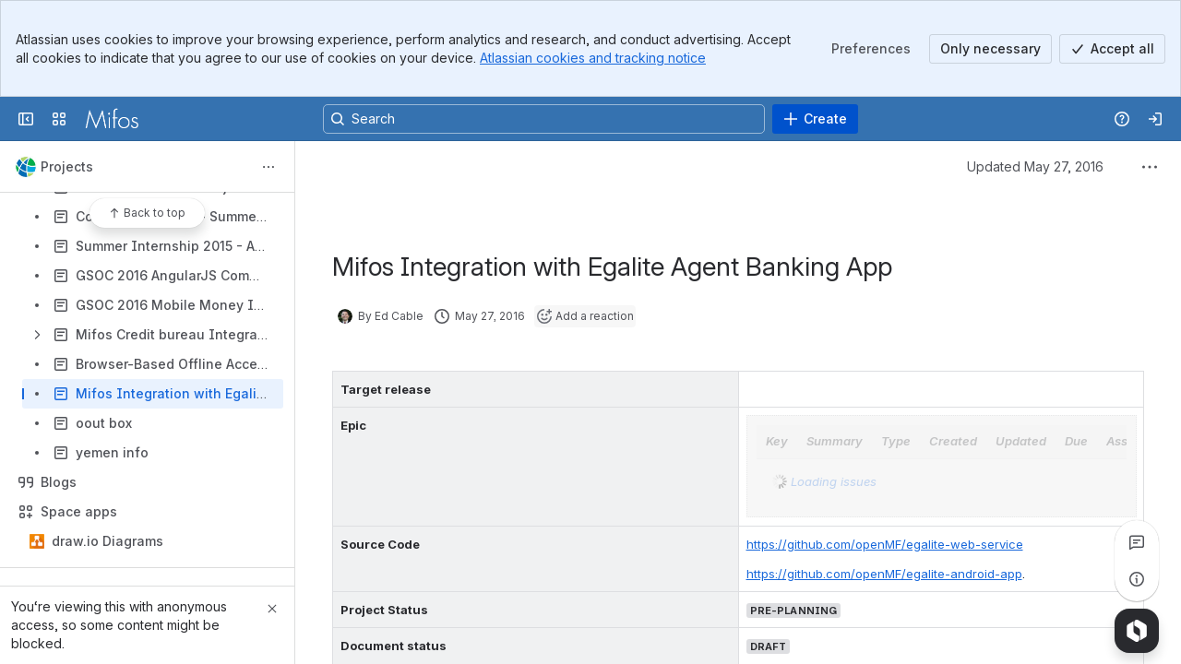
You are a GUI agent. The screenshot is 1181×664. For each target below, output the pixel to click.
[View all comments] (1136, 542)
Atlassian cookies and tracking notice (593, 57)
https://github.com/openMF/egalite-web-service (884, 544)
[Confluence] (111, 119)
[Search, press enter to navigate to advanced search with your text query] (544, 119)
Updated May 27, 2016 (1035, 166)
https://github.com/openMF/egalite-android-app (884, 573)
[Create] (815, 119)
